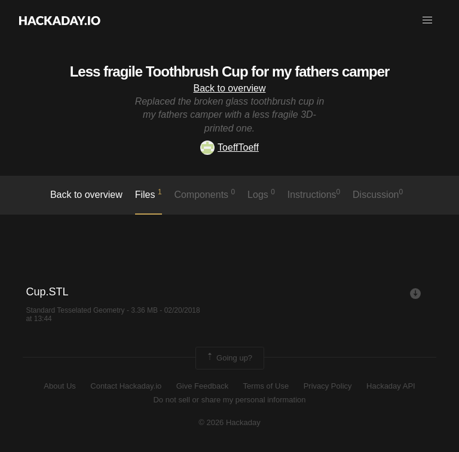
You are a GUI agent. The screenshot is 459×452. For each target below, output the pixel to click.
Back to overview (230, 88)
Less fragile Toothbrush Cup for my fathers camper (230, 71)
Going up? (229, 358)
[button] (427, 20)
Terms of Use (266, 385)
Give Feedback (202, 385)
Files (148, 194)
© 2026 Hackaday (229, 422)
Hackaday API (390, 385)
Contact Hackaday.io (125, 385)
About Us (59, 385)
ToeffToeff (229, 147)
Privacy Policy (328, 385)
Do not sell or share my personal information (229, 399)
